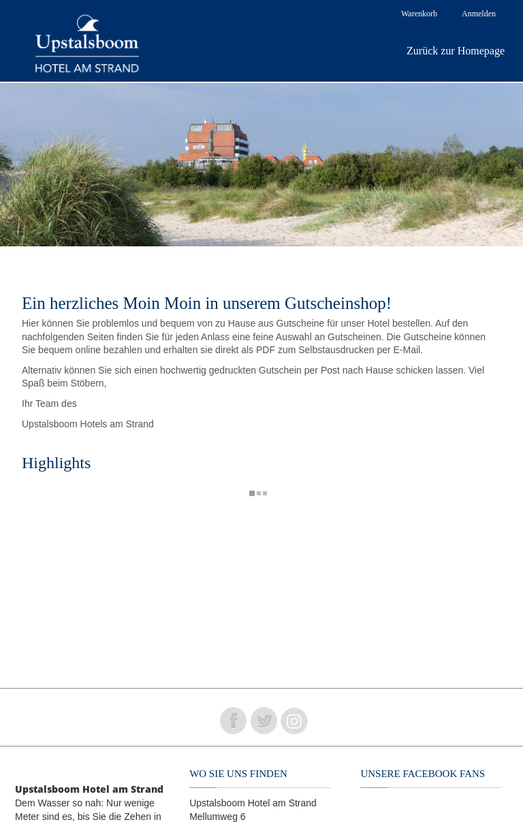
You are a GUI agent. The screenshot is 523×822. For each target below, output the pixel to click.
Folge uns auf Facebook (233, 720)
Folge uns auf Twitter (263, 720)
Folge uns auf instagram (294, 720)
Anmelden (479, 13)
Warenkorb (419, 13)
